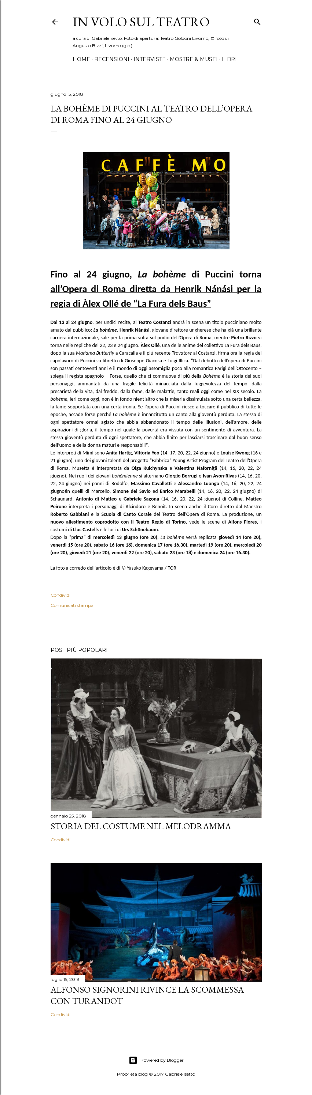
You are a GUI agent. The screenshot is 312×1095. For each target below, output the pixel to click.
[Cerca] (257, 20)
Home (81, 59)
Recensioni (111, 59)
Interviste (149, 59)
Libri (229, 59)
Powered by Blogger (156, 1060)
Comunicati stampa (72, 605)
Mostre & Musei (194, 59)
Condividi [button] (60, 595)
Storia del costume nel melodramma (141, 826)
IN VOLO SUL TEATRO (141, 21)
